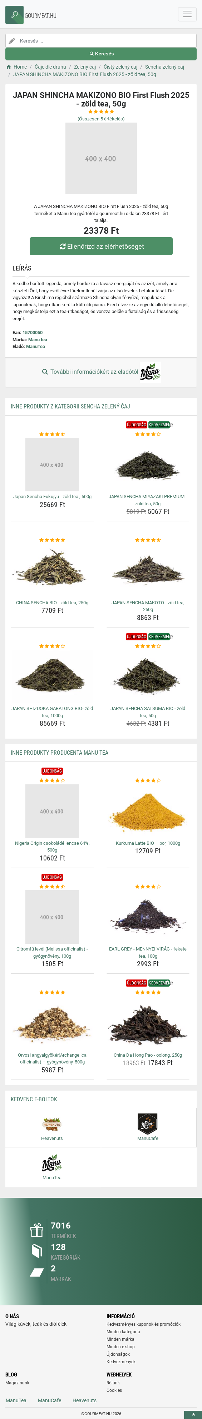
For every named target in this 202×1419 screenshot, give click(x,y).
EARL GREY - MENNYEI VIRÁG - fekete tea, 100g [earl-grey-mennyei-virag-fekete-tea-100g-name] (148, 952)
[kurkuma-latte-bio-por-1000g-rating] (148, 780)
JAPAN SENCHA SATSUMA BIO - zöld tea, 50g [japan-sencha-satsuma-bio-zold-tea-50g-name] (147, 712)
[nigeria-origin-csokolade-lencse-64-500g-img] (52, 811)
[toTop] (193, 1415)
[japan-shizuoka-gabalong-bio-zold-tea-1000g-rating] (52, 646)
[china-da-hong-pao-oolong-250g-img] (148, 1023)
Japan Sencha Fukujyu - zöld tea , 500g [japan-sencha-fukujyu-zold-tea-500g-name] (52, 496)
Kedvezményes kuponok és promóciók (144, 1324)
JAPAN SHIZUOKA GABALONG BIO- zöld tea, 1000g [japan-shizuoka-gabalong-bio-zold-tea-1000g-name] (52, 712)
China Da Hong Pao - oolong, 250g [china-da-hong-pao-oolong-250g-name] (148, 1055)
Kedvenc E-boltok (34, 1099)
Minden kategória (123, 1331)
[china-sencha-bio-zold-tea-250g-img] (52, 570)
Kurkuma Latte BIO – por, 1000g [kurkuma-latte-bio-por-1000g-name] (148, 843)
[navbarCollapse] (187, 14)
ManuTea (35, 346)
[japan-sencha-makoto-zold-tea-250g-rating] (148, 540)
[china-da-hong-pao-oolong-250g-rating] (148, 992)
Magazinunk (17, 1382)
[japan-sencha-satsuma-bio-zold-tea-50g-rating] (148, 646)
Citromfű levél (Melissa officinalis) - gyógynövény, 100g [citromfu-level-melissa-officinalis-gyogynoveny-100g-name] (52, 952)
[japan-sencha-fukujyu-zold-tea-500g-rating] (52, 434)
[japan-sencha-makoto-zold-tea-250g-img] (148, 570)
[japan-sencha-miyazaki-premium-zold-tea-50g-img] (148, 464)
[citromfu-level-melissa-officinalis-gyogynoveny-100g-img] (52, 917)
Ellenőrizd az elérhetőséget (101, 246)
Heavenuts (85, 1400)
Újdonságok (118, 1354)
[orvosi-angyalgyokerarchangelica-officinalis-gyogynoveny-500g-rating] (52, 992)
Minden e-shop (121, 1346)
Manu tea (37, 339)
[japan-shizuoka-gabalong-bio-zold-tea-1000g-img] (52, 676)
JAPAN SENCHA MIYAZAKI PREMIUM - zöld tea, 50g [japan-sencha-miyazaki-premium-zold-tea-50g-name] (148, 500)
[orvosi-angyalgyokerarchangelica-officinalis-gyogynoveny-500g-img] (52, 1023)
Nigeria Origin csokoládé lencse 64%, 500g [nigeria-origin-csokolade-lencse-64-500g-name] (52, 846)
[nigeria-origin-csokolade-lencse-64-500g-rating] (52, 780)
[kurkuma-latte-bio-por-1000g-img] (148, 811)
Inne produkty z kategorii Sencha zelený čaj (70, 406)
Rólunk (113, 1382)
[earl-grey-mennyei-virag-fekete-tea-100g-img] (148, 917)
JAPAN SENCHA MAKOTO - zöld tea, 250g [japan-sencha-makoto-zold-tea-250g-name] (148, 606)
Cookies (114, 1390)
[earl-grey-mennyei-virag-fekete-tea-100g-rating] (148, 886)
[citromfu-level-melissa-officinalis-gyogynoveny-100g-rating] (52, 886)
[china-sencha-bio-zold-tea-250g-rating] (52, 540)
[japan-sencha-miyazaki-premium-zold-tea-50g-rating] (148, 434)
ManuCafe (49, 1400)
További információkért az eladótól (101, 372)
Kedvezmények (121, 1361)
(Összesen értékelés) (101, 118)
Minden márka (120, 1339)
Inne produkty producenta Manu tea (59, 752)
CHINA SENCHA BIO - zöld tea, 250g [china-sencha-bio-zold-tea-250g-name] (52, 602)
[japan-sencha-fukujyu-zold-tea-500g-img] (52, 464)
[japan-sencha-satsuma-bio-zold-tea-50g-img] (148, 676)
